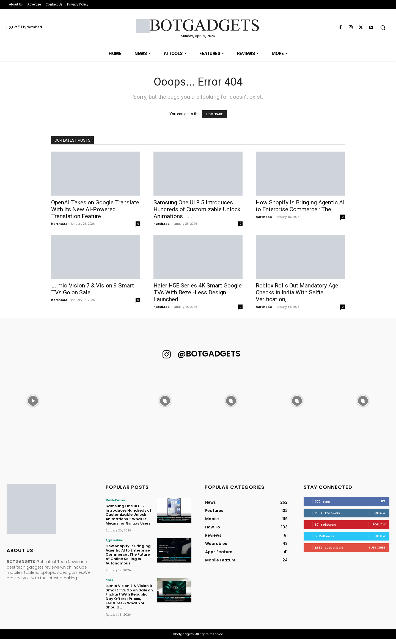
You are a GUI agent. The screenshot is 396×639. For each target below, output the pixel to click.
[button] (382, 27)
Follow (379, 513)
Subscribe (377, 547)
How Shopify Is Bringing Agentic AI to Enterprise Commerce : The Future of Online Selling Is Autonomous (128, 554)
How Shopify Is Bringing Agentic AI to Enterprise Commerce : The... (300, 206)
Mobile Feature (115, 500)
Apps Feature (114, 540)
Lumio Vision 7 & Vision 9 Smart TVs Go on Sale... (92, 289)
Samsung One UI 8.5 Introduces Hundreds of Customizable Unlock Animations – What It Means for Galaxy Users (128, 514)
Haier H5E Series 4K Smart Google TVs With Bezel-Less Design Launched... (197, 292)
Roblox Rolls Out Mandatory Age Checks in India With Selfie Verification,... (297, 292)
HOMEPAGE (214, 114)
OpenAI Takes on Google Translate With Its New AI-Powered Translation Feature (95, 209)
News (109, 580)
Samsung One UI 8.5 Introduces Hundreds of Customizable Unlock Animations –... (196, 209)
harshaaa (59, 223)
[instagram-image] (33, 401)
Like (383, 501)
